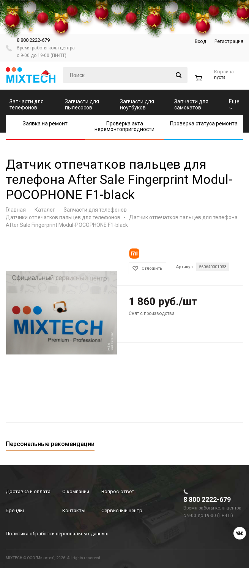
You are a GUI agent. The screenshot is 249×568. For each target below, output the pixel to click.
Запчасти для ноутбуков (137, 104)
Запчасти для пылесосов (82, 104)
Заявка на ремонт (45, 123)
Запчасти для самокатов (191, 104)
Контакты (73, 510)
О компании (75, 491)
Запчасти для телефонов (26, 104)
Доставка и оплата (28, 491)
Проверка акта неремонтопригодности (124, 126)
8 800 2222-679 (33, 40)
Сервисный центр (121, 510)
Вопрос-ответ (117, 491)
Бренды (15, 510)
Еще (234, 103)
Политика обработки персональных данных (57, 533)
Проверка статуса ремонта (204, 123)
